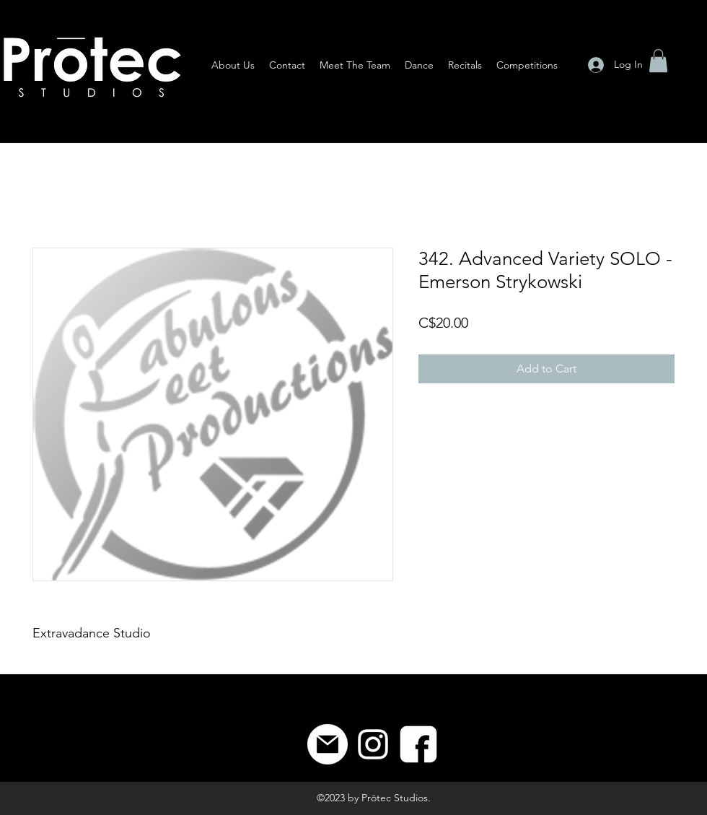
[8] (418, 744)
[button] (658, 60)
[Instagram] (373, 744)
